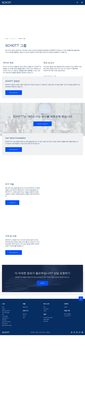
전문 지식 (25, 394)
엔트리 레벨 (46, 400)
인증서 (44, 391)
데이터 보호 (41, 413)
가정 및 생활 (4, 397)
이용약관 (48, 413)
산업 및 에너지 (5, 399)
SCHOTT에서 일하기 (48, 398)
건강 (3, 395)
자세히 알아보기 (49, 100)
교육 (24, 398)
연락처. (42, 364)
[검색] (77, 2)
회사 (44, 388)
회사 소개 (13, 38)
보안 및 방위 (4, 404)
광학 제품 (4, 400)
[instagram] (74, 413)
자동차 (3, 389)
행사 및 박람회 (67, 394)
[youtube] (82, 413)
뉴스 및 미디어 (67, 396)
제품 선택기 (25, 388)
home (6, 38)
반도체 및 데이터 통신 (7, 406)
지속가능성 (45, 389)
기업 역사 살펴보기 (42, 176)
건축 (3, 388)
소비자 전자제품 (5, 393)
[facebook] (71, 413)
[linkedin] (77, 413)
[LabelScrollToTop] (81, 379)
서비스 (24, 396)
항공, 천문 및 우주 (6, 391)
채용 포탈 (45, 402)
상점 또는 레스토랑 (6, 402)
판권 (37, 413)
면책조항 (33, 413)
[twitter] (79, 413)
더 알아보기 (8, 102)
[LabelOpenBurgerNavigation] (82, 2)
